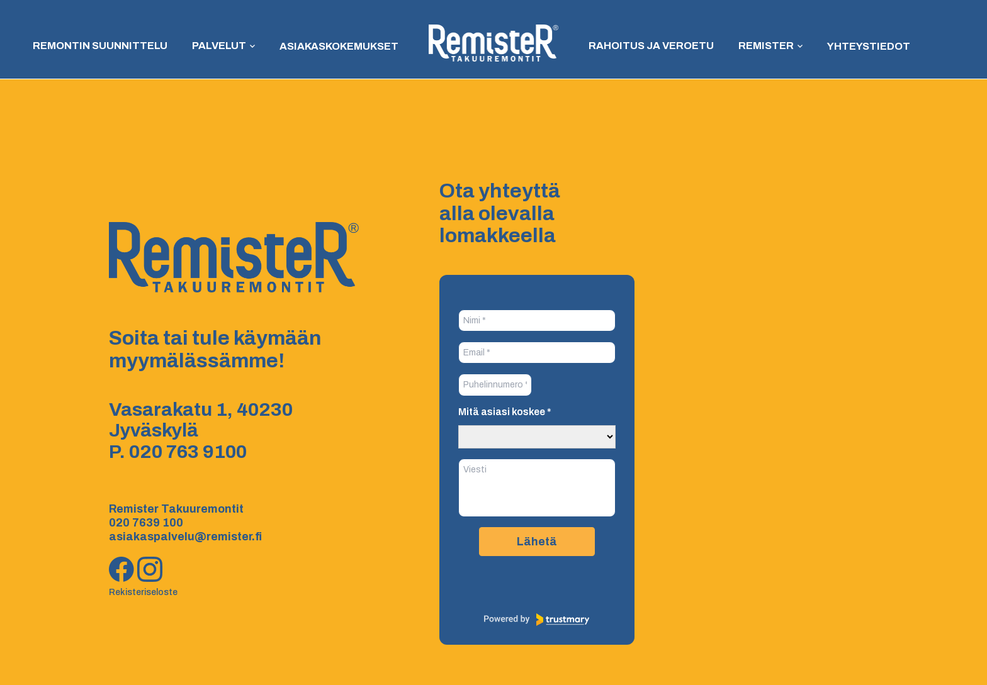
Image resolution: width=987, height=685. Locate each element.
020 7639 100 (146, 522)
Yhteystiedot (860, 46)
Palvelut (221, 46)
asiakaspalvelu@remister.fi (185, 536)
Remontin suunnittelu (106, 46)
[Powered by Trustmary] (536, 619)
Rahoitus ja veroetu (649, 46)
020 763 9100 (188, 452)
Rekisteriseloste (143, 592)
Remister (760, 46)
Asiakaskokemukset (340, 46)
